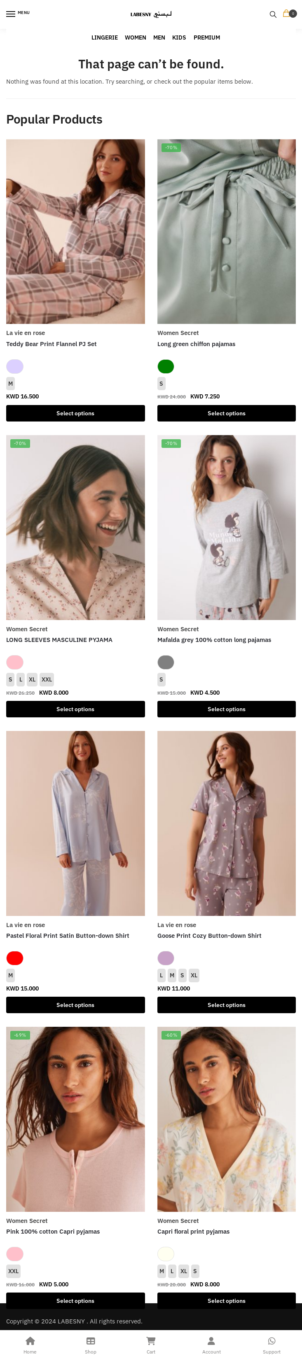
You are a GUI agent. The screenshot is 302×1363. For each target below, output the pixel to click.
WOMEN (135, 37)
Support (271, 1345)
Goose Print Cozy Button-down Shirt (209, 935)
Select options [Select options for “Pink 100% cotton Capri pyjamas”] (75, 1300)
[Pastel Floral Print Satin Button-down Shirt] (75, 823)
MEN (159, 37)
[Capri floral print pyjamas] (226, 1119)
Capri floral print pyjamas (193, 1231)
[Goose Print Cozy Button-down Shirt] (226, 823)
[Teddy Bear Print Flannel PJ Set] (75, 231)
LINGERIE (104, 37)
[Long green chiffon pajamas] (226, 231)
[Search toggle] (273, 14)
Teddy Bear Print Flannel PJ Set (51, 344)
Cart (151, 1345)
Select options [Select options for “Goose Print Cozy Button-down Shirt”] (227, 1005)
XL (32, 679)
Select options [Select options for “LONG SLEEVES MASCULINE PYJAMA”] (75, 709)
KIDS (179, 37)
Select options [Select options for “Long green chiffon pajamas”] (227, 413)
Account (211, 1345)
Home (30, 1345)
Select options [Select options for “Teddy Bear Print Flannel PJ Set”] (75, 413)
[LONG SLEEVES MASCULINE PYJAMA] (75, 527)
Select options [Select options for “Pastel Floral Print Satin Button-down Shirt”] (75, 1005)
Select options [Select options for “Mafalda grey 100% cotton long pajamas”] (227, 709)
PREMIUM (207, 37)
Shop (91, 1345)
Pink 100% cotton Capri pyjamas (53, 1231)
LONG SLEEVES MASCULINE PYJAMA (59, 640)
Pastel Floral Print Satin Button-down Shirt (67, 935)
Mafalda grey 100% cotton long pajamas (214, 640)
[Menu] (18, 14)
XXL (47, 679)
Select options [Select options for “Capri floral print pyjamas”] (227, 1300)
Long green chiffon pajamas (196, 344)
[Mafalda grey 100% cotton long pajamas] (226, 527)
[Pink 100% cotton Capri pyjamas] (75, 1119)
